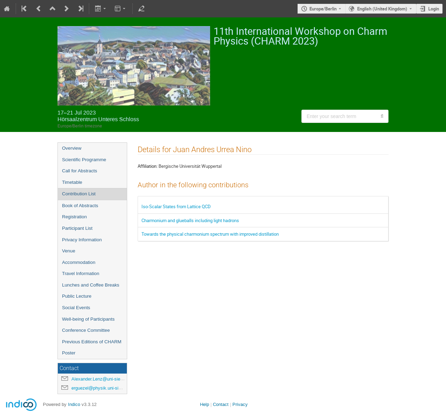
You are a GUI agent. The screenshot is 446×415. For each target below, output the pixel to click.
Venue (68, 250)
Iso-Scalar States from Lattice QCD (176, 206)
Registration (74, 216)
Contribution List (78, 193)
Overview (72, 148)
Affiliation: (147, 166)
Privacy (240, 404)
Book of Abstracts (80, 205)
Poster (69, 352)
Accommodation (78, 262)
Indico (74, 404)
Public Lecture (76, 296)
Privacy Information (82, 239)
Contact (221, 404)
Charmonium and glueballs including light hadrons (190, 220)
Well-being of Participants (88, 319)
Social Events (76, 307)
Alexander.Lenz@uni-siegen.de (102, 379)
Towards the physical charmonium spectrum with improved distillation (210, 234)
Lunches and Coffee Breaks (90, 285)
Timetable (72, 182)
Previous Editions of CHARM (91, 341)
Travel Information (80, 273)
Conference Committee (86, 330)
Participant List (77, 228)
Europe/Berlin (323, 9)
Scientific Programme (84, 159)
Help (204, 404)
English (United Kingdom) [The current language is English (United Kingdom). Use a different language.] (382, 9)
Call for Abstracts (79, 170)
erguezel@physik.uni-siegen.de (102, 388)
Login (433, 9)
